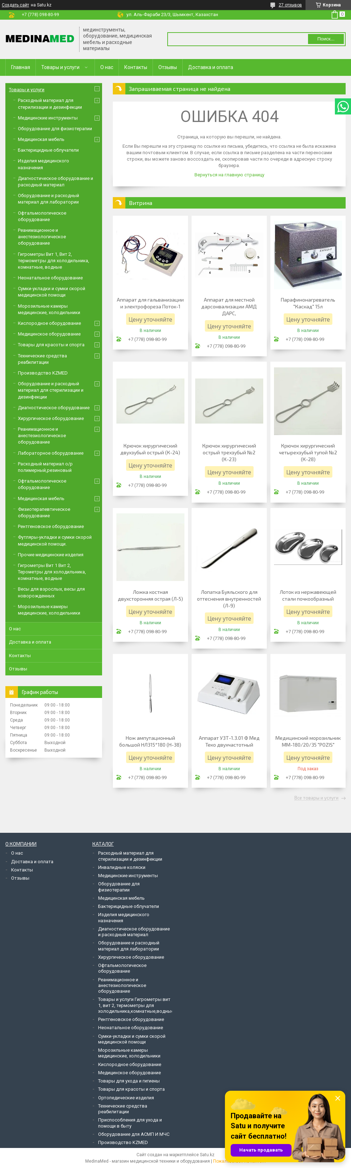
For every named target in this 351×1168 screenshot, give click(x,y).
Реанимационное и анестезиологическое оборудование (42, 237)
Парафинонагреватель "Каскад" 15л (308, 303)
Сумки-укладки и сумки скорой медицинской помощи (131, 1039)
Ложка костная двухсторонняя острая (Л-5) (150, 595)
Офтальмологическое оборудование (122, 968)
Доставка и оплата (210, 67)
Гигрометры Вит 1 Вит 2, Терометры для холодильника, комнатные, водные (52, 572)
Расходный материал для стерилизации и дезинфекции (130, 855)
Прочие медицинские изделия (50, 554)
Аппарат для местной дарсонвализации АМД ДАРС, (229, 306)
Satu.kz (207, 1154)
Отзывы (167, 67)
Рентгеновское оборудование (51, 526)
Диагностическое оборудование (54, 407)
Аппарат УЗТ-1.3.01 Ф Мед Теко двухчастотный (229, 741)
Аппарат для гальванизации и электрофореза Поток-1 (150, 303)
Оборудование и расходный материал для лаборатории (128, 945)
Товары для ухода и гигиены (129, 1081)
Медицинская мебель (41, 139)
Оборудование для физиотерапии (55, 128)
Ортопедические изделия (126, 1097)
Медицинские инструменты (48, 118)
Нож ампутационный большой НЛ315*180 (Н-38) (150, 741)
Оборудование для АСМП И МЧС (133, 1134)
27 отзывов (290, 5)
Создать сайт (15, 5)
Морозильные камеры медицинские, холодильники (129, 1053)
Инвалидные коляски (121, 867)
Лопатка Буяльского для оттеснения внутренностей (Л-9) (229, 599)
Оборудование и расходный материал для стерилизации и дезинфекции (50, 390)
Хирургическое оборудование (51, 418)
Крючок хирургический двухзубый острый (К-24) (150, 449)
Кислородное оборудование (49, 323)
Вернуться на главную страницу (229, 174)
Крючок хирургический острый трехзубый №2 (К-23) (229, 452)
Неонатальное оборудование (50, 277)
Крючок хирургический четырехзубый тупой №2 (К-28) (308, 452)
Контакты (135, 67)
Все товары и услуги (316, 798)
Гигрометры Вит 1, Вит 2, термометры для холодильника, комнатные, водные (53, 260)
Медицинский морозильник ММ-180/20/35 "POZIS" (308, 741)
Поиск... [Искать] (326, 38)
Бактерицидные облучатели (48, 150)
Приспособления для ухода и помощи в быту (130, 1122)
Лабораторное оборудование (50, 453)
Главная (20, 67)
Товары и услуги (60, 67)
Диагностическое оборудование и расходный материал (134, 931)
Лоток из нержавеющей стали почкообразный (308, 595)
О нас (106, 67)
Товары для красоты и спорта (51, 344)
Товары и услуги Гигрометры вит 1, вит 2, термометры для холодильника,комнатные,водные (136, 1005)
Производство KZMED (43, 373)
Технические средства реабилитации (122, 1108)
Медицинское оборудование (49, 334)
